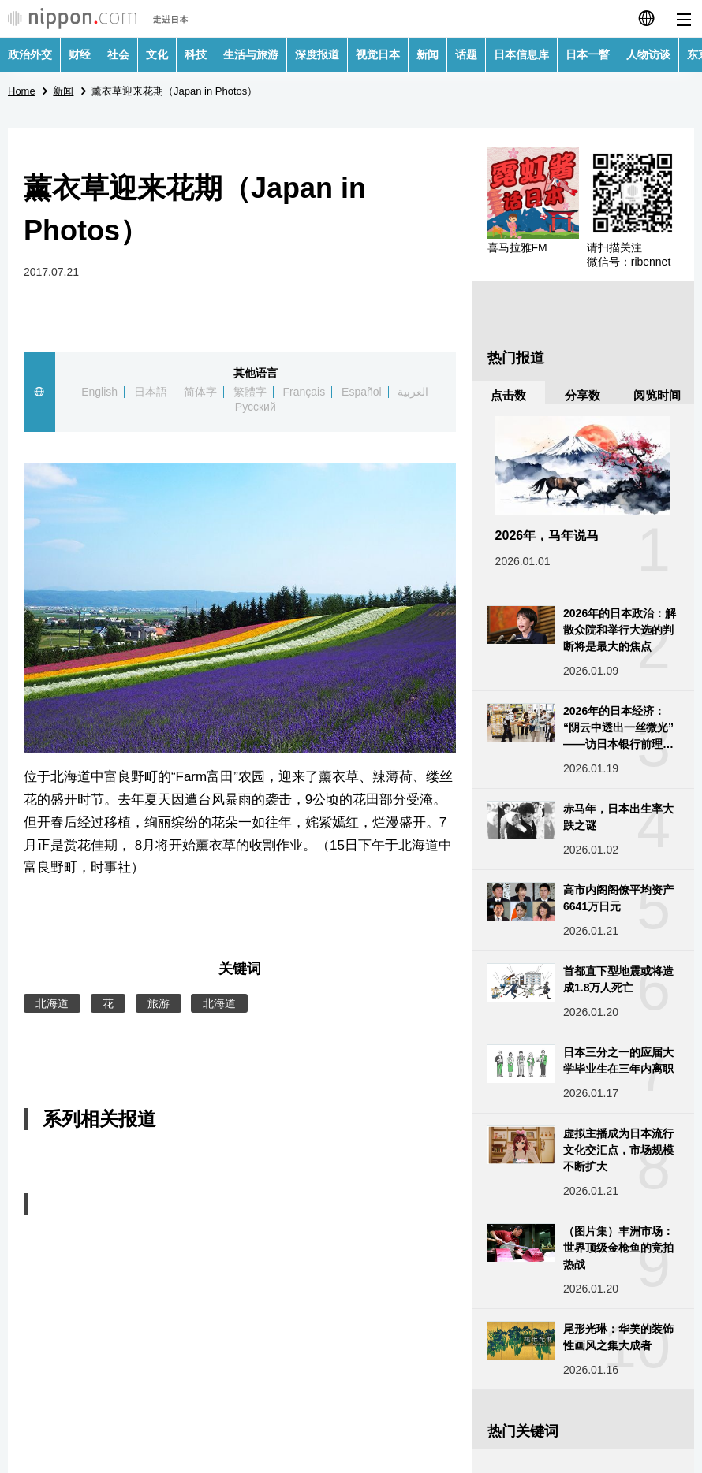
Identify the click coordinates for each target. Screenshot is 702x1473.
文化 (157, 54)
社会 (118, 54)
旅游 (158, 1003)
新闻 (427, 54)
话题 (466, 54)
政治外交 (30, 54)
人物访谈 (648, 54)
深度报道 (317, 54)
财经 (80, 54)
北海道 (52, 1003)
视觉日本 (378, 54)
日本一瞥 (588, 54)
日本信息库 (521, 54)
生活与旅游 (250, 54)
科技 (196, 54)
